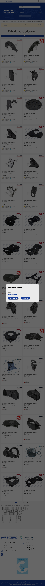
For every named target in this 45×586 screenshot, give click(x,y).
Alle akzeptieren (13, 298)
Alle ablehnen (25, 298)
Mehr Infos (9, 292)
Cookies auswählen (12, 294)
